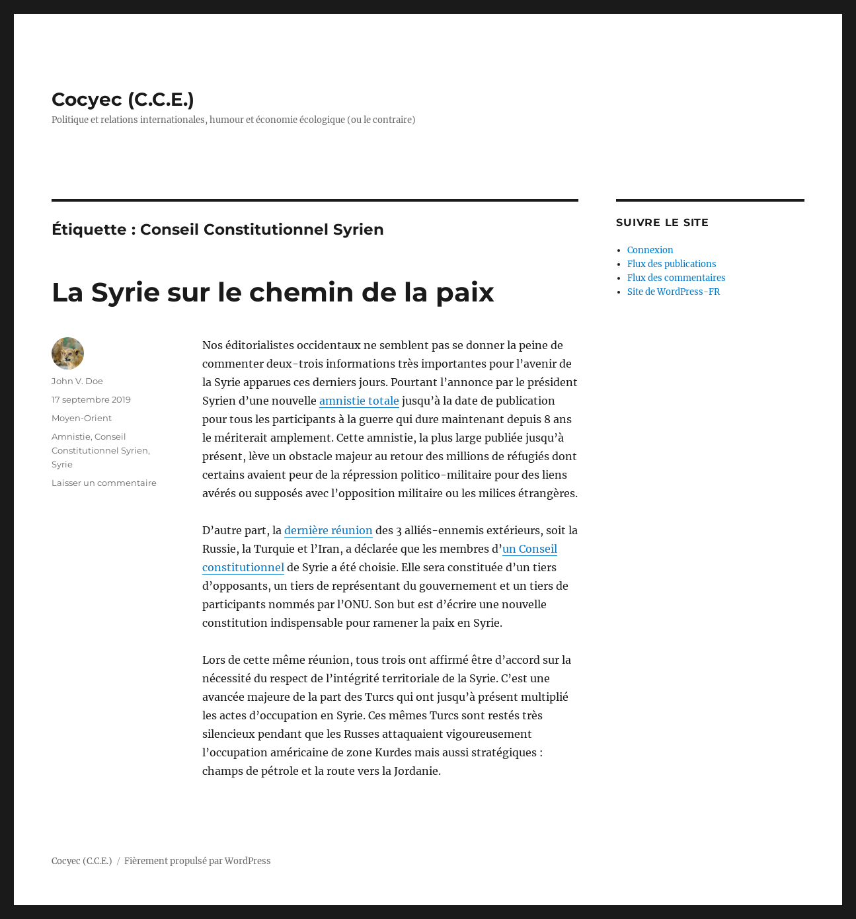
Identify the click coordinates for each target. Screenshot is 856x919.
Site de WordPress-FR (673, 292)
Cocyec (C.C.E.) (123, 99)
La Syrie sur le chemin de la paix (273, 292)
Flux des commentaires (676, 278)
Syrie (62, 464)
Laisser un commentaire (104, 482)
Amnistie (71, 436)
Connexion (650, 250)
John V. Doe (77, 381)
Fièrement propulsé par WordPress (197, 861)
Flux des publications (672, 264)
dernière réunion (328, 530)
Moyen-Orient (82, 418)
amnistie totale (359, 400)
